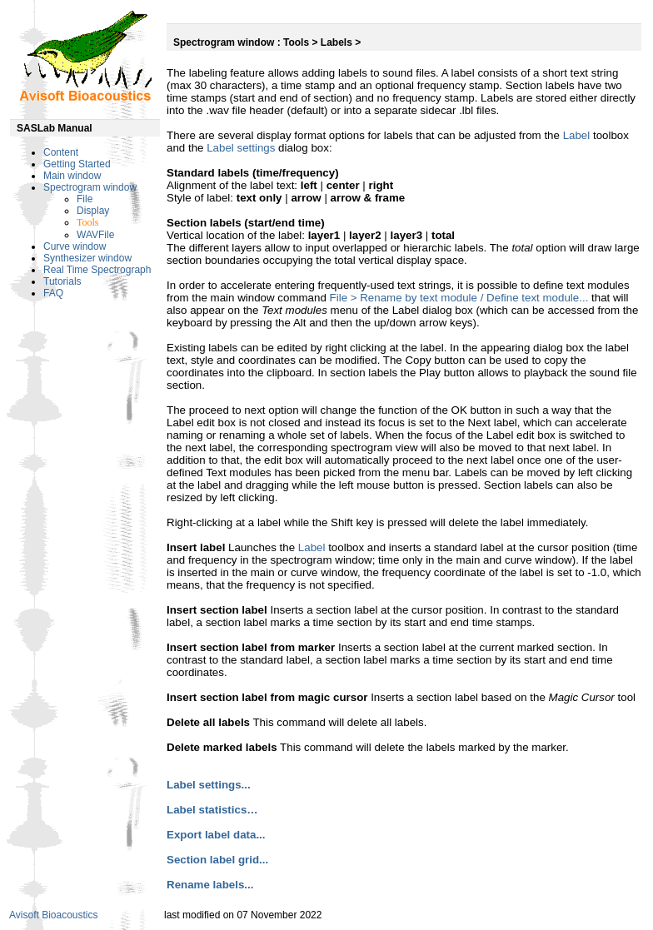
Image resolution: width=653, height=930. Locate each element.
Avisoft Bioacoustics (53, 915)
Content (60, 152)
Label (577, 135)
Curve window (74, 246)
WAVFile (95, 235)
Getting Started (77, 164)
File (84, 199)
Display (93, 210)
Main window (72, 176)
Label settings (241, 148)
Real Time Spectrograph (97, 270)
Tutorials (62, 281)
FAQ (53, 293)
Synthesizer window (87, 258)
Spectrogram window (90, 187)
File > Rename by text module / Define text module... (459, 297)
